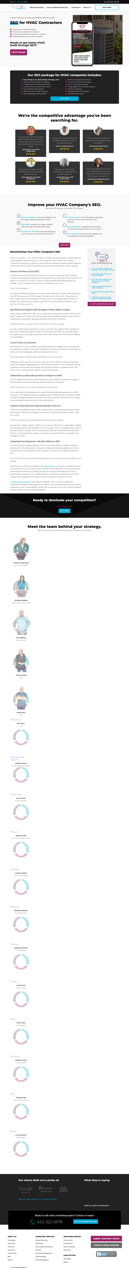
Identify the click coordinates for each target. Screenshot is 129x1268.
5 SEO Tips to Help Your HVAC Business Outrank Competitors (102, 298)
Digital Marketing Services (57, 7)
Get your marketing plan (86, 1223)
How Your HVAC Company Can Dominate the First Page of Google (103, 270)
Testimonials (12, 1241)
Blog (9, 1258)
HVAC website (49, 467)
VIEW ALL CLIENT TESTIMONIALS (96, 1207)
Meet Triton (12, 1251)
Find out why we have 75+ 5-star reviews (37, 1201)
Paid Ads (39, 1251)
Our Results (75, 7)
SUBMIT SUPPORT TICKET (106, 1240)
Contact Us (11, 1248)
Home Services (69, 1241)
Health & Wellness (70, 1248)
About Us (86, 7)
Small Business (68, 1245)
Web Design (40, 1245)
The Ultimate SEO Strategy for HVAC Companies (102, 275)
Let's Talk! (107, 7)
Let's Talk (64, 99)
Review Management (43, 1261)
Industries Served (37, 7)
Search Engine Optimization (45, 1248)
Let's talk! (64, 512)
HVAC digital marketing (21, 482)
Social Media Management (45, 1254)
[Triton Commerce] (18, 9)
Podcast (10, 1261)
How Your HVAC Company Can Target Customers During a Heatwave (102, 282)
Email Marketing (41, 1258)
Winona (66, 1263)
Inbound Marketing (42, 1241)
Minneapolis (68, 1260)
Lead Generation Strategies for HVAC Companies (102, 287)
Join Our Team (13, 1254)
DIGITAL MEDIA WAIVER (106, 1246)
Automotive (68, 1251)
